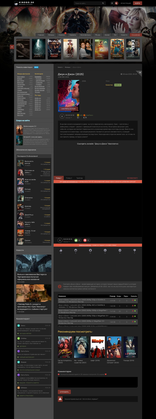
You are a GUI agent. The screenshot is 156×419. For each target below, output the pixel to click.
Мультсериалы (40, 88)
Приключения (22, 103)
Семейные (21, 105)
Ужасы (19, 111)
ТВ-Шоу (37, 92)
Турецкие (39, 82)
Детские (20, 86)
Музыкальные (22, 102)
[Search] (103, 3)
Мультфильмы (85, 35)
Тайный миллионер (25, 357)
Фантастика (21, 113)
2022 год (38, 106)
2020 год (38, 110)
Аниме (107, 35)
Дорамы (39, 84)
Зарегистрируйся (85, 245)
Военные (20, 82)
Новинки (62, 35)
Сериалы (72, 35)
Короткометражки (23, 94)
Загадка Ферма (24, 333)
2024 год (38, 102)
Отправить (64, 392)
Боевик (19, 78)
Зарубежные (40, 80)
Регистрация (126, 3)
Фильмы (51, 35)
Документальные (23, 88)
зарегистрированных (70, 182)
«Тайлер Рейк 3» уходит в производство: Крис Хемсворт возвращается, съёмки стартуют (32, 306)
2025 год (38, 100)
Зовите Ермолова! (25, 396)
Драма (19, 90)
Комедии (20, 96)
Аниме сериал (39, 90)
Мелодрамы (21, 98)
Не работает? (132, 178)
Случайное (136, 35)
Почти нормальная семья (28, 370)
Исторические (22, 92)
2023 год (38, 104)
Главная (41, 35)
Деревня (21, 346)
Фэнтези (20, 115)
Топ (115, 35)
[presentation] (12, 51)
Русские (38, 78)
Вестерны (20, 80)
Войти (137, 3)
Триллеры (20, 109)
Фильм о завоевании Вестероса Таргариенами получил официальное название (32, 276)
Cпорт (19, 107)
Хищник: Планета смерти (28, 383)
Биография (21, 77)
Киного (60, 67)
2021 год (38, 108)
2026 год (38, 98)
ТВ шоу (97, 35)
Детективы (21, 84)
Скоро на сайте (23, 120)
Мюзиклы (20, 100)
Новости (124, 35)
